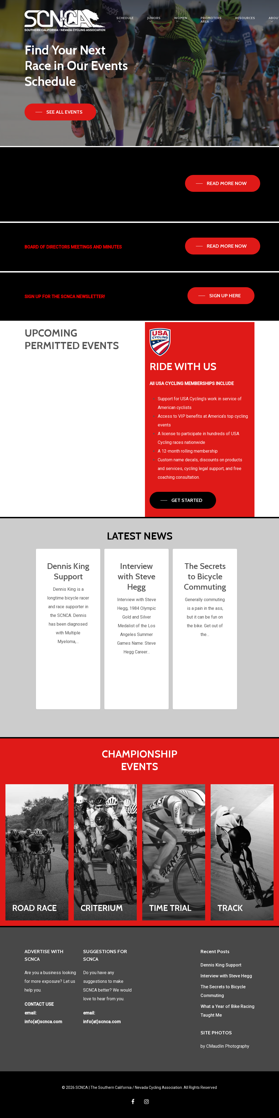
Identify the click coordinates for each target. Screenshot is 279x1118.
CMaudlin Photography (227, 1046)
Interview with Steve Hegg (226, 975)
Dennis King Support (221, 965)
